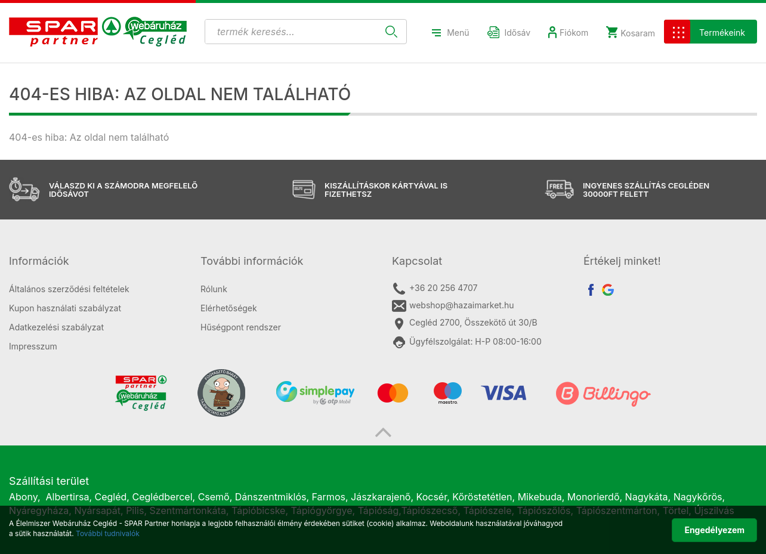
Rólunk (213, 289)
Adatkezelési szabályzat (56, 327)
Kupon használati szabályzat (65, 308)
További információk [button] (251, 261)
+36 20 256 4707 (434, 289)
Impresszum (33, 346)
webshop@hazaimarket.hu (453, 306)
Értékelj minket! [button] (622, 261)
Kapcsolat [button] (417, 261)
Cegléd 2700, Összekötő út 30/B (465, 323)
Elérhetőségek (228, 308)
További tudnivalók (108, 533)
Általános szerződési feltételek (69, 289)
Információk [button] (39, 261)
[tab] (96, 261)
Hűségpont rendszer (240, 327)
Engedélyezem (714, 530)
